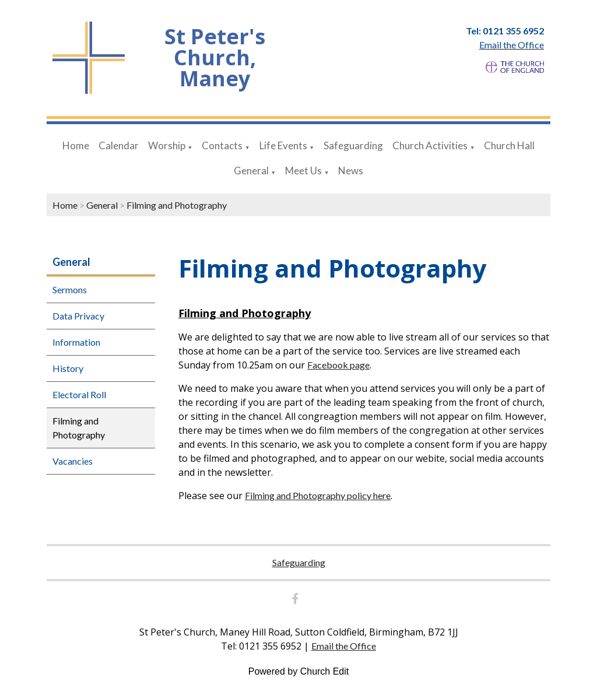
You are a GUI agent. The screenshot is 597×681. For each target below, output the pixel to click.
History (67, 368)
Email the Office (343, 645)
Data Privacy (78, 315)
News (350, 170)
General (251, 170)
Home (75, 145)
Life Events (283, 145)
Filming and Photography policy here (318, 495)
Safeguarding (353, 145)
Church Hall (509, 145)
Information (76, 341)
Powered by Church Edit (298, 671)
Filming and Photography (177, 204)
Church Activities (430, 145)
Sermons (69, 289)
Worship (166, 145)
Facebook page (338, 364)
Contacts (222, 145)
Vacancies (72, 460)
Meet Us (303, 170)
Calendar (119, 145)
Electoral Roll (79, 394)
